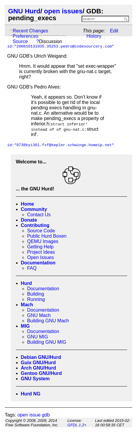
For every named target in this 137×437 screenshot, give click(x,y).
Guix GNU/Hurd (38, 362)
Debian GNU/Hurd (41, 357)
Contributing (35, 225)
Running (36, 299)
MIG (25, 326)
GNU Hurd (24, 11)
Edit (114, 30)
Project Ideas (41, 252)
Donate (29, 220)
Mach (27, 304)
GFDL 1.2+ (76, 425)
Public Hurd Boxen (47, 236)
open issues (63, 11)
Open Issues (40, 257)
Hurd (26, 283)
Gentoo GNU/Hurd (41, 373)
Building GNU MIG (46, 342)
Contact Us (39, 214)
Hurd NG (31, 393)
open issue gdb (34, 414)
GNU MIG (37, 336)
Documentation (38, 262)
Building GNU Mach (48, 320)
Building (35, 293)
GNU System (35, 378)
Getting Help (40, 246)
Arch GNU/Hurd (38, 367)
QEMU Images (42, 241)
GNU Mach (39, 315)
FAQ (32, 268)
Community (34, 209)
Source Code (41, 230)
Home (27, 203)
